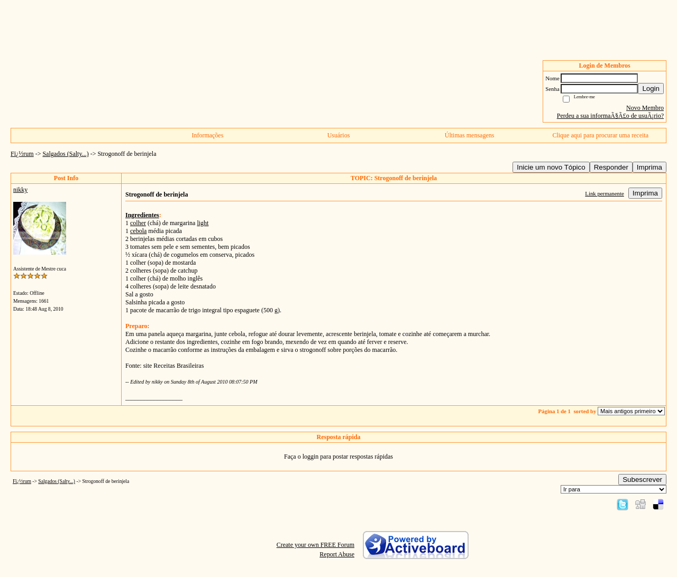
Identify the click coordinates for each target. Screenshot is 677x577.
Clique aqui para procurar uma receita (600, 135)
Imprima (649, 167)
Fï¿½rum (22, 153)
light (202, 223)
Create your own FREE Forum (315, 544)
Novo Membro (645, 107)
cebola (138, 231)
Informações (207, 135)
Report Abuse (336, 554)
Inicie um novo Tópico (551, 167)
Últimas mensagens (470, 135)
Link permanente (604, 193)
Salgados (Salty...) (65, 153)
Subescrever (642, 479)
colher (138, 223)
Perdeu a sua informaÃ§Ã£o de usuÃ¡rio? (610, 115)
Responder (611, 167)
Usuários (338, 135)
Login (651, 88)
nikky (20, 189)
